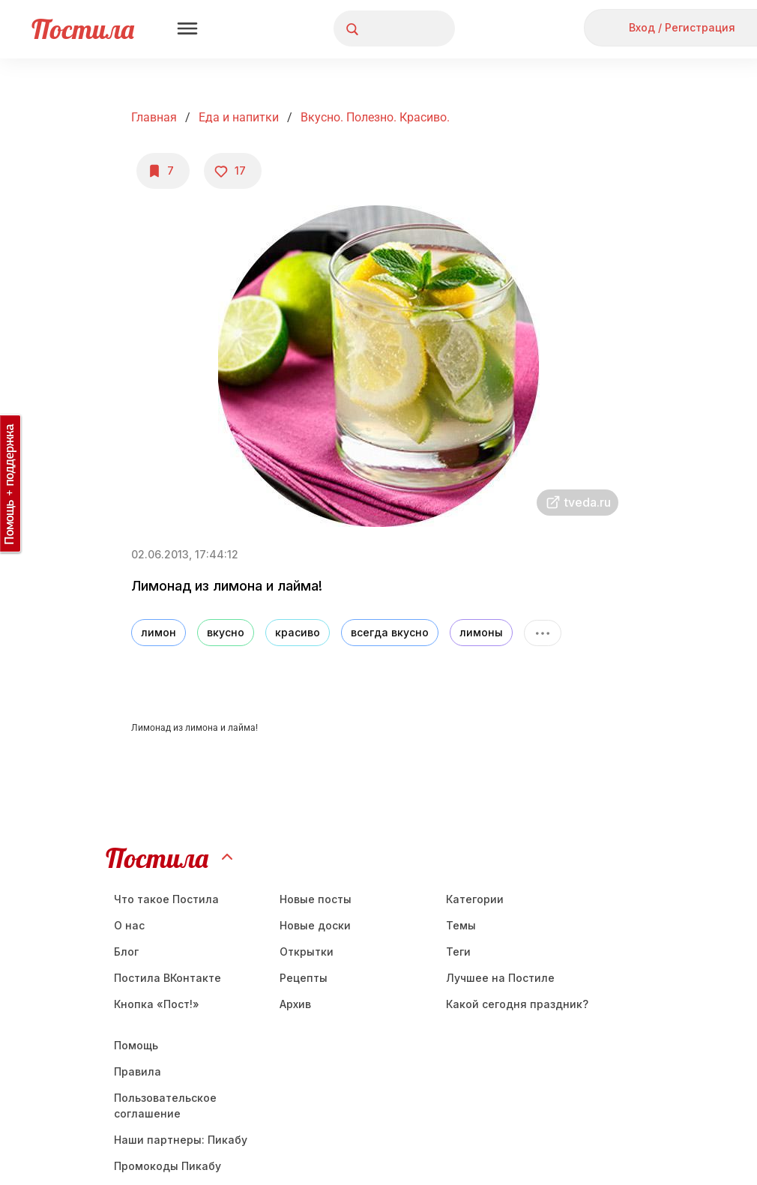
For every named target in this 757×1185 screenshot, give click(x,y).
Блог (126, 951)
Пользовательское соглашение (165, 1105)
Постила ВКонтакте (167, 977)
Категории (475, 899)
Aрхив (295, 1004)
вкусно (225, 632)
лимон (158, 632)
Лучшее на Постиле (500, 977)
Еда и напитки (239, 117)
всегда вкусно (390, 632)
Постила (82, 29)
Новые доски (315, 925)
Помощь (136, 1045)
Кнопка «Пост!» (156, 1004)
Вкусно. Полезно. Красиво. (375, 117)
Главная (154, 117)
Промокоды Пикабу (167, 1166)
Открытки (307, 951)
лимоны (481, 632)
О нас (129, 925)
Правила (137, 1071)
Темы (461, 925)
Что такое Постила (166, 899)
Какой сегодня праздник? (517, 1004)
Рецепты (304, 977)
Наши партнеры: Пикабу (180, 1139)
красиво (297, 632)
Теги (458, 951)
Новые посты (316, 899)
